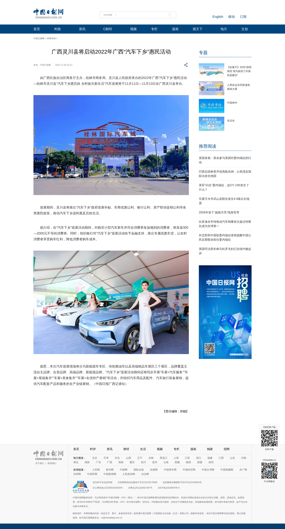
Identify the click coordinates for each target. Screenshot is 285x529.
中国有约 (232, 102)
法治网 (145, 474)
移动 (231, 17)
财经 (126, 449)
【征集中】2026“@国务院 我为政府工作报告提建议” (239, 71)
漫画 (175, 29)
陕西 (188, 462)
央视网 (154, 469)
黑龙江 (163, 457)
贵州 (154, 462)
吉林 (151, 457)
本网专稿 (51, 38)
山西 (128, 457)
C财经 (107, 29)
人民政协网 (128, 474)
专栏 (154, 29)
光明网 (77, 474)
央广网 (243, 469)
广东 (98, 462)
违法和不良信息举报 (102, 482)
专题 (203, 52)
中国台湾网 (208, 469)
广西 (109, 462)
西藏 (177, 462)
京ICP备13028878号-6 (169, 488)
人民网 (96, 469)
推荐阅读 (207, 146)
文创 (244, 29)
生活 (143, 449)
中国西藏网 (226, 469)
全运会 (231, 120)
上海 (176, 457)
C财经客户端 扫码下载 (269, 438)
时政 (57, 29)
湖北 (75, 462)
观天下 (197, 29)
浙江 (198, 457)
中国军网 (92, 474)
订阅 (243, 17)
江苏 (187, 457)
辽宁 (139, 457)
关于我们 (39, 463)
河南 (243, 457)
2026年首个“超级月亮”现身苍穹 (219, 212)
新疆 (199, 462)
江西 (221, 457)
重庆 (132, 462)
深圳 (211, 462)
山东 (232, 457)
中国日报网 (38, 38)
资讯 (82, 29)
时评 (93, 449)
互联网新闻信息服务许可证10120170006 (137, 482)
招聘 (227, 449)
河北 (117, 457)
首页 (36, 29)
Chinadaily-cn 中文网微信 (269, 471)
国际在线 (139, 469)
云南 (165, 462)
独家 (210, 449)
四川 (143, 462)
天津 (106, 457)
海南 (120, 462)
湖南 (87, 462)
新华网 (110, 469)
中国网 (123, 469)
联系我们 (52, 463)
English (217, 17)
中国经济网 (189, 469)
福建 (209, 457)
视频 (133, 29)
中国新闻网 (109, 474)
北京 (94, 457)
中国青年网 (170, 469)
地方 (223, 29)
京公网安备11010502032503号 (108, 488)
